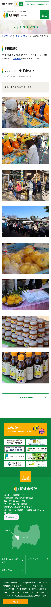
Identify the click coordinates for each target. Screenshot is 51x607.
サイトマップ (32, 559)
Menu (44, 14)
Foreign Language (37, 4)
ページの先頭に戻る (25, 478)
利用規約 (17, 58)
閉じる (15, 601)
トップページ (7, 36)
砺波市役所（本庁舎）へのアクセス (18, 507)
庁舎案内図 (10, 517)
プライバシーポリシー (24, 595)
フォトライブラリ (22, 36)
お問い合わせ (7, 570)
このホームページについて (11, 560)
